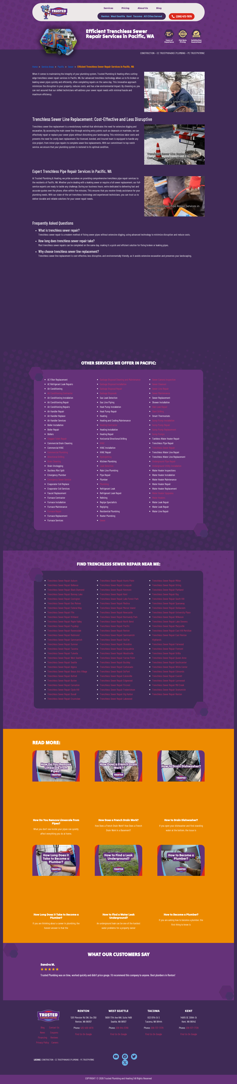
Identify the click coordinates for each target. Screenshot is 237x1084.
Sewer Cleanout (159, 384)
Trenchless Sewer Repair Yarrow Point (117, 657)
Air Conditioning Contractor (60, 393)
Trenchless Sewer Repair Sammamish (64, 639)
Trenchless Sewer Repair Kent (113, 594)
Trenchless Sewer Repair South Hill (168, 598)
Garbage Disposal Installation (113, 384)
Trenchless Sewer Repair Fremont (167, 648)
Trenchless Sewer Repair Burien (62, 680)
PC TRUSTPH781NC (196, 53)
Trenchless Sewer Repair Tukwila (62, 653)
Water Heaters (158, 497)
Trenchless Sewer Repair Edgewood (116, 680)
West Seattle (118, 16)
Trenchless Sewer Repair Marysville (168, 626)
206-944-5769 (122, 1027)
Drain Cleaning (54, 461)
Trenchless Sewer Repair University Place (171, 612)
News (42, 1032)
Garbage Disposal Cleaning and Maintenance (120, 379)
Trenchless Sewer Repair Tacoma (62, 648)
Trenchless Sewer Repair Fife (60, 612)
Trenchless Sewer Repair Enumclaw (63, 698)
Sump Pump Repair (161, 425)
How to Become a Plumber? (181, 914)
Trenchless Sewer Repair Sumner (62, 644)
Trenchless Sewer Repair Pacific (115, 626)
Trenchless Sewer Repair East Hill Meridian (172, 630)
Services (108, 8)
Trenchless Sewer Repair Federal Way (64, 607)
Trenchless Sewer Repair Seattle (62, 662)
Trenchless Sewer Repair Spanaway (168, 603)
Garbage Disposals (108, 393)
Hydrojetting (105, 456)
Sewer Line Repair (160, 388)
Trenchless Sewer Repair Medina (115, 603)
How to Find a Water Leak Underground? (118, 916)
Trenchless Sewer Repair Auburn (62, 580)
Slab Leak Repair (159, 406)
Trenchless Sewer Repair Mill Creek (168, 685)
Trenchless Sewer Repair (163, 447)
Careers (54, 1042)
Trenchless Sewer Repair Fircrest (115, 685)
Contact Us (54, 1027)
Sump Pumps (158, 434)
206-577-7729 (192, 1027)
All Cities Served (153, 16)
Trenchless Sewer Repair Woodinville (116, 653)
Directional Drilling (55, 456)
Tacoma (137, 16)
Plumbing (104, 484)
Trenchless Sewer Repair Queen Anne (169, 657)
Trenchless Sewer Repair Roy (165, 594)
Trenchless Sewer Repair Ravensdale (64, 630)
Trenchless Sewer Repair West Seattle (64, 657)
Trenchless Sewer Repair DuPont (115, 671)
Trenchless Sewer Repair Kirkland (62, 617)
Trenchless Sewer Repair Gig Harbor (116, 694)
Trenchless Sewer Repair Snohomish (169, 689)
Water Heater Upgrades (163, 493)
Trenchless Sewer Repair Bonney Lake (64, 594)
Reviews (54, 1037)
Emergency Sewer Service (59, 479)
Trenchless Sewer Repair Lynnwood (168, 680)
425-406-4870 (87, 1027)
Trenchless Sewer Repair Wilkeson (168, 617)
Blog (159, 8)
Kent (129, 16)
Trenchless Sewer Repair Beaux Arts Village (67, 671)
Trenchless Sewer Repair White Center (169, 666)
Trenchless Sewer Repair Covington (63, 598)
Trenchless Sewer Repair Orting (166, 585)
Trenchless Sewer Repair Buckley (115, 662)
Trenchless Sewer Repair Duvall (61, 694)
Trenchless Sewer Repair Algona (62, 666)
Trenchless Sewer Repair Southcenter (169, 662)
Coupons (54, 1032)
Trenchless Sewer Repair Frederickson (117, 689)
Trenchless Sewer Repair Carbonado (116, 666)
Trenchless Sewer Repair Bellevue (62, 585)
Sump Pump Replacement (164, 429)
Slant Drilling (158, 411)
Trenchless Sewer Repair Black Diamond (65, 589)
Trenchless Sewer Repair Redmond (63, 635)
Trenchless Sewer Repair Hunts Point (117, 580)
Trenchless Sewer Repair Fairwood (168, 644)
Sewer (102, 520)
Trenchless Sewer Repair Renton (115, 630)
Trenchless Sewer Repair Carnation (63, 685)
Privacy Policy (42, 1042)
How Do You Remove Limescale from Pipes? (56, 821)
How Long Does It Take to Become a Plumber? (56, 916)
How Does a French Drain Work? (118, 820)
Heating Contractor (108, 425)
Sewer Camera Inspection (164, 379)
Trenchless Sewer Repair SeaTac (115, 639)
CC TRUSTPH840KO (165, 53)
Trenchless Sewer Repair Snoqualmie (117, 648)
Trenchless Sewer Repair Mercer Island (117, 607)
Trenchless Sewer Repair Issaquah (116, 585)
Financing (42, 1037)
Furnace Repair (54, 511)
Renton (105, 16)
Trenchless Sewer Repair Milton (166, 580)
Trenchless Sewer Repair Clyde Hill (63, 689)
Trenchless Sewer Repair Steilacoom (168, 607)
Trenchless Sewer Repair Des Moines (64, 603)
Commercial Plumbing (57, 452)
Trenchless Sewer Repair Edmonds (168, 671)
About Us (143, 8)
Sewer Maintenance (161, 393)
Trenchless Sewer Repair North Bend (117, 621)
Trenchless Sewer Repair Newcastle (116, 612)
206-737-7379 (157, 1027)
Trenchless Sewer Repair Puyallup (63, 626)
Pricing (125, 8)
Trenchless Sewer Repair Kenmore (115, 589)
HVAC (102, 443)
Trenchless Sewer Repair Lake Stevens (170, 621)
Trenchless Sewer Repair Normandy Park (118, 617)
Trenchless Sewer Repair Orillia (166, 653)
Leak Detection (107, 465)
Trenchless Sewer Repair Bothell (62, 676)
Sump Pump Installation (163, 420)
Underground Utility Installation (166, 465)
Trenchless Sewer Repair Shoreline (116, 644)
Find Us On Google (83, 1034)
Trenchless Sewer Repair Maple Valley (64, 621)
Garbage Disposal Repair (111, 388)
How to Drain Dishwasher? (181, 820)
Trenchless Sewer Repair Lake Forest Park (119, 598)
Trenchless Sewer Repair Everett (167, 676)
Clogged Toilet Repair (57, 438)
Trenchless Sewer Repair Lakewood (116, 698)
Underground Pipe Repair (163, 461)
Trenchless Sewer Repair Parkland (167, 589)
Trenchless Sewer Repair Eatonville (116, 676)
